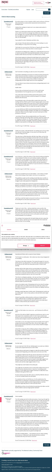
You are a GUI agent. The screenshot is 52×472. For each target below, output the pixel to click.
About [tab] (43, 229)
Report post (32, 67)
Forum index (4, 9)
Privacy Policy (19, 462)
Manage (26, 245)
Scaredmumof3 (8, 21)
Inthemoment (8, 72)
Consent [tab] (9, 229)
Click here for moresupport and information (38, 3)
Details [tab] (26, 229)
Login (32, 9)
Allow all (42, 245)
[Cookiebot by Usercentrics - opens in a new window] (44, 226)
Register (28, 9)
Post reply (46, 12)
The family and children (13, 9)
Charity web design (5, 464)
